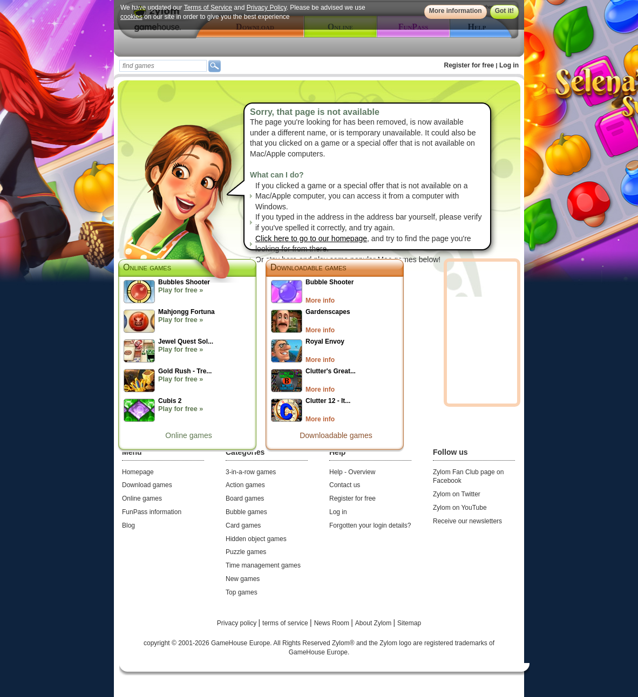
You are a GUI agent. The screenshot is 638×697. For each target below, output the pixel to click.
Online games (188, 435)
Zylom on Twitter (456, 494)
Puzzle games (246, 552)
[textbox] (163, 66)
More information (455, 11)
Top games (241, 592)
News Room (332, 623)
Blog (128, 525)
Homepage (138, 472)
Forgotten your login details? (370, 525)
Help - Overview (352, 472)
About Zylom (374, 623)
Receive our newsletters (467, 521)
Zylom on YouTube (460, 507)
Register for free (469, 65)
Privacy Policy (267, 7)
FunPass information (151, 512)
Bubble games (246, 512)
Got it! (504, 11)
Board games (245, 498)
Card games (243, 525)
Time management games (263, 565)
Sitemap (409, 623)
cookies (131, 16)
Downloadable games (308, 267)
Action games (245, 485)
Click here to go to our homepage (311, 238)
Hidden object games (256, 539)
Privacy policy (238, 623)
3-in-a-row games (251, 472)
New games (243, 579)
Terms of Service (208, 7)
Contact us (344, 485)
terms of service (286, 623)
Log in (509, 65)
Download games (147, 485)
